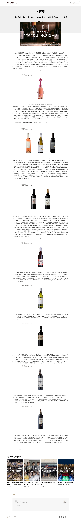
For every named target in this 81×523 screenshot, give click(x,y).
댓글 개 (13, 494)
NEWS (40, 11)
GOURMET (53, 3)
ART (39, 3)
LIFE (61, 3)
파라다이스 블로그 (19, 501)
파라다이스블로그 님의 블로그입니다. (22, 502)
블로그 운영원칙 (71, 517)
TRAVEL (45, 3)
